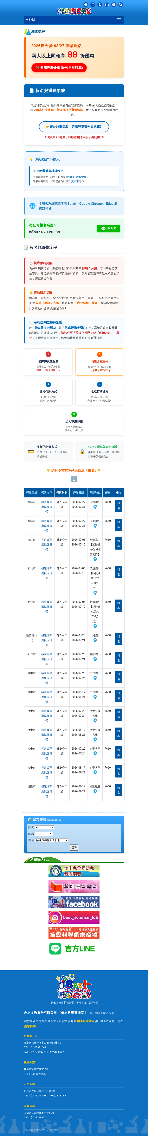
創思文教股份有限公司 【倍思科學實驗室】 (56, 1013)
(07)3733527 (38, 1117)
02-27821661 (38, 1047)
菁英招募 (81, 1002)
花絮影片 (69, 1002)
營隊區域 (31, 492)
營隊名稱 (46, 492)
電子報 (93, 1002)
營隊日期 (78, 492)
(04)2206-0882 (59, 1095)
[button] (120, 4)
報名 (118, 505)
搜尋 (74, 847)
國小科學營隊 (85, 1021)
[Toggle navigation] (119, 19)
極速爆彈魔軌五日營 (46, 506)
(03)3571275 (38, 1073)
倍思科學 (30, 1026)
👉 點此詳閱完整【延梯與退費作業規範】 (74, 126)
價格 (107, 492)
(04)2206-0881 (39, 1095)
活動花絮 (56, 1002)
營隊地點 (95, 492)
